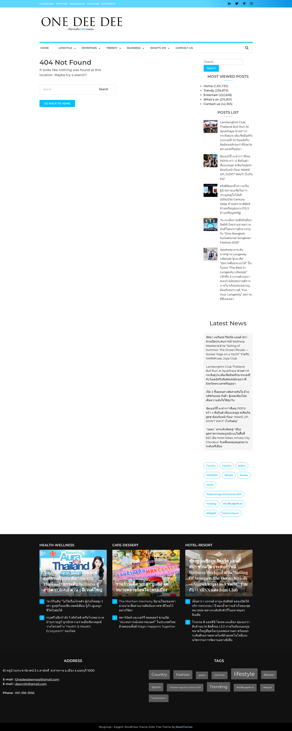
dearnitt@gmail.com (31, 684)
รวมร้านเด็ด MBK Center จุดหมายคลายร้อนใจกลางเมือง (142, 586)
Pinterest (108, 3)
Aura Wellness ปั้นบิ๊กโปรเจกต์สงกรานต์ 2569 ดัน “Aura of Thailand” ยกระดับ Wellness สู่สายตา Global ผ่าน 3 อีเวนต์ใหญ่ (72, 581)
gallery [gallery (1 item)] (242, 465)
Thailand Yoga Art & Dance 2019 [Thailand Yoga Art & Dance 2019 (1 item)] (224, 494)
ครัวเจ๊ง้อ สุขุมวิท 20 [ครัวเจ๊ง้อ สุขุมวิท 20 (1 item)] (232, 503)
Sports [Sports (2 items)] (210, 484)
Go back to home (57, 103)
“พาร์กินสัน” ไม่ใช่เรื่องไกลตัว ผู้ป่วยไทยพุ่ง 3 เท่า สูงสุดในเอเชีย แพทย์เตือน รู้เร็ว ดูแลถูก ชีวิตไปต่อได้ (74, 606)
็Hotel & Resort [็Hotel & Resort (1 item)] (231, 513)
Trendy (111, 48)
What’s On (158, 48)
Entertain (89, 48)
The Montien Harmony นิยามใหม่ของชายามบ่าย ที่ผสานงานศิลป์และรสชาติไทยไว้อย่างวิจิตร (147, 606)
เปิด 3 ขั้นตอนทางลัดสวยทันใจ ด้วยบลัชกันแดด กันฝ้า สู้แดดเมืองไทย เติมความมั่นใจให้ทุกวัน (227, 396)
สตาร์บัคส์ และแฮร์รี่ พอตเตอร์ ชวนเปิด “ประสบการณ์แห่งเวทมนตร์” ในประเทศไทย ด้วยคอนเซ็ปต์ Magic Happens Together (147, 622)
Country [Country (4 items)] (210, 465)
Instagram (77, 3)
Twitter (61, 3)
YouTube (93, 3)
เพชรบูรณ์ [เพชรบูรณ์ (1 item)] (211, 513)
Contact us (184, 48)
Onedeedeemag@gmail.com (37, 679)
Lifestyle (65, 48)
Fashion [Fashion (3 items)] (226, 465)
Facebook (46, 3)
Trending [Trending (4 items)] (211, 503)
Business (134, 48)
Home (44, 48)
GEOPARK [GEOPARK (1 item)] (212, 475)
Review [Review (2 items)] (244, 475)
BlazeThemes (184, 726)
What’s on (211, 99)
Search (211, 68)
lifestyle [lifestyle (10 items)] (229, 475)
